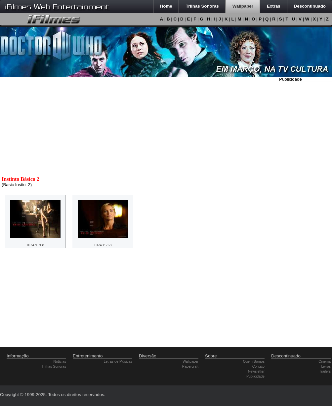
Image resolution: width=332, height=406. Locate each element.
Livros (326, 366)
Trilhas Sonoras (54, 366)
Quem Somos (254, 361)
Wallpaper (190, 361)
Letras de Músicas (118, 361)
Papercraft (190, 366)
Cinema (324, 361)
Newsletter (256, 371)
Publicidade (255, 376)
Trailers (325, 371)
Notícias (60, 361)
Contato (258, 366)
